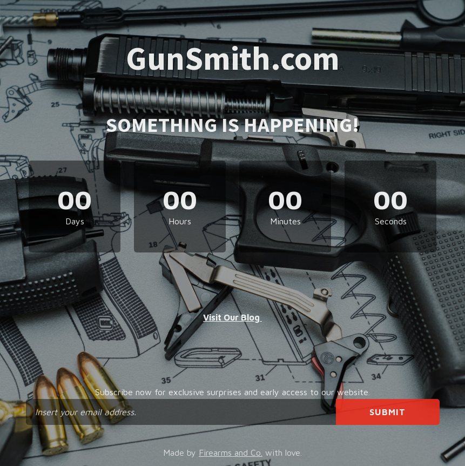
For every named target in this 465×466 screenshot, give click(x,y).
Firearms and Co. (230, 452)
